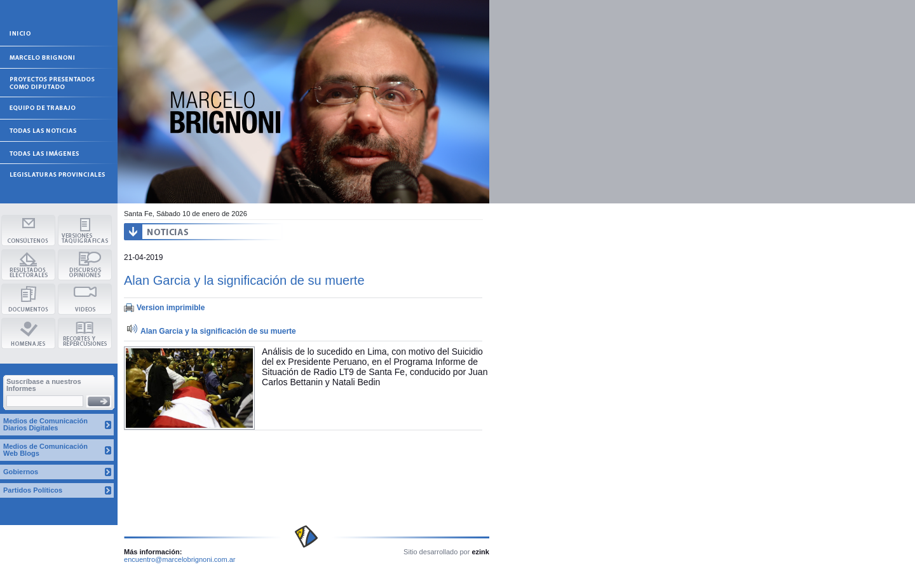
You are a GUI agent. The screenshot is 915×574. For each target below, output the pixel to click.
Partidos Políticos (32, 490)
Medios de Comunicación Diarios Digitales (45, 424)
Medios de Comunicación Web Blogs (45, 449)
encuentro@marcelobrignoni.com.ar (180, 559)
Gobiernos (20, 471)
